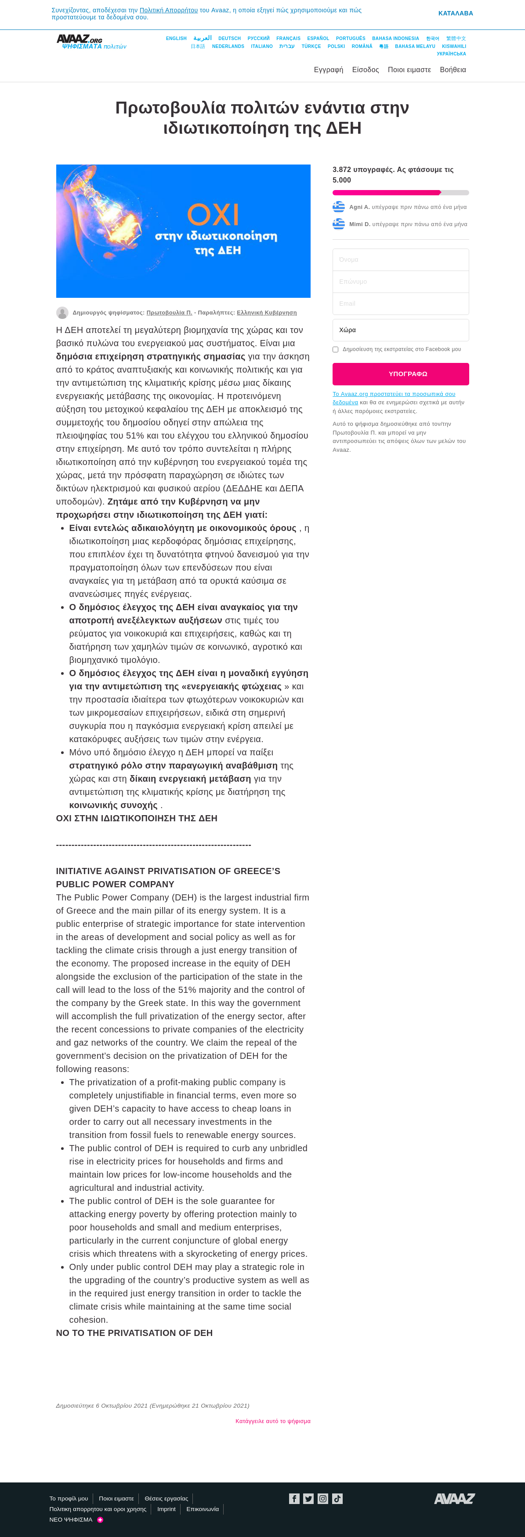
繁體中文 (456, 38)
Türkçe (311, 46)
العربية (202, 37)
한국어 (433, 38)
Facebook (294, 1498)
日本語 (198, 46)
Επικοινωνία (203, 1509)
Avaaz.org (455, 1498)
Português (351, 38)
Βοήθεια (453, 69)
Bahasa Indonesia (395, 38)
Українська (451, 53)
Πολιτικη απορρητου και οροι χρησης (98, 1509)
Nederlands (228, 46)
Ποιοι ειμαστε (409, 69)
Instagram (323, 1498)
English (176, 38)
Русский (259, 38)
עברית (287, 46)
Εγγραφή (329, 69)
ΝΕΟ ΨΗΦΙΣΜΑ (76, 1519)
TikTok (337, 1498)
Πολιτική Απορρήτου (169, 10)
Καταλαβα (456, 13)
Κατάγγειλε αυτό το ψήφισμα (273, 1421)
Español (318, 38)
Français (288, 38)
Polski (336, 46)
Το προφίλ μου (69, 1498)
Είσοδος (365, 69)
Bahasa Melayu (415, 46)
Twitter (308, 1498)
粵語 (383, 46)
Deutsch (229, 38)
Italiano (262, 46)
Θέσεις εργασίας (166, 1498)
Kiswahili (454, 46)
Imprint (166, 1509)
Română (362, 46)
